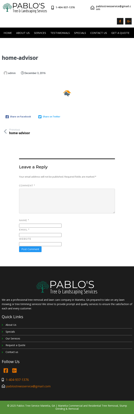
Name (24, 220)
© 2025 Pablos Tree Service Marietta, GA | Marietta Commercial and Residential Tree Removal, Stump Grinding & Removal (67, 407)
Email (24, 229)
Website (25, 238)
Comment (27, 185)
